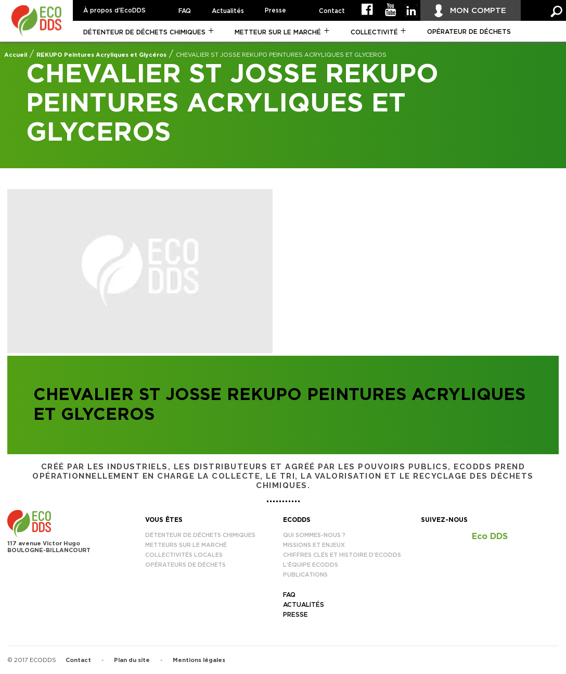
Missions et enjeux (314, 545)
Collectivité (374, 32)
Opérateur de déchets (469, 32)
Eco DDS (490, 536)
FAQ (184, 11)
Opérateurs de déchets (185, 565)
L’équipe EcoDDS (310, 565)
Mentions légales (199, 660)
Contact (332, 11)
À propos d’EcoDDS (114, 10)
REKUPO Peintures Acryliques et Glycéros (101, 55)
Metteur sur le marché (278, 32)
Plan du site (132, 660)
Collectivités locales (184, 555)
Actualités (228, 11)
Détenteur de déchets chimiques (144, 32)
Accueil (15, 55)
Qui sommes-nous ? (314, 535)
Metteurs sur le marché (186, 545)
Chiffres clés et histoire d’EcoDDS (342, 555)
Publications (305, 575)
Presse (275, 10)
